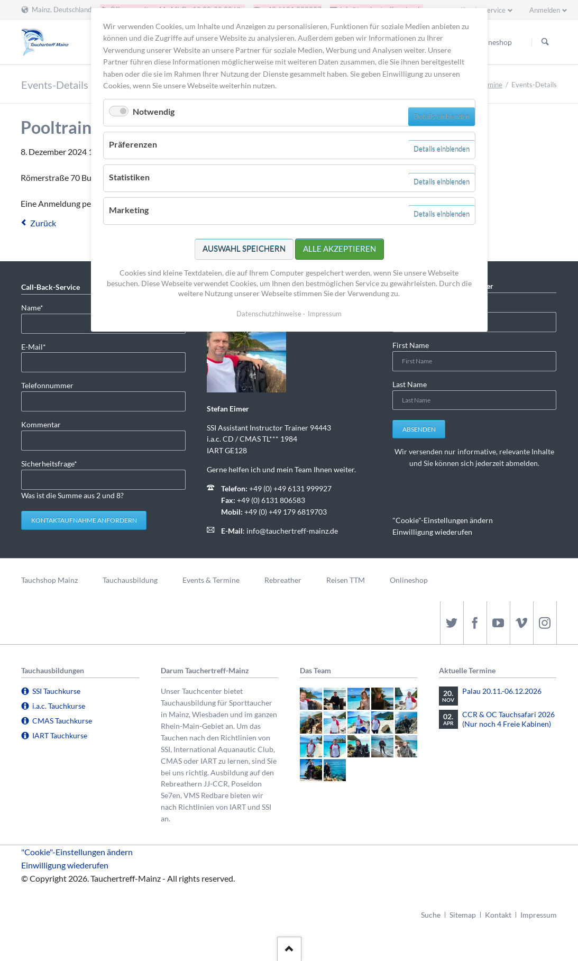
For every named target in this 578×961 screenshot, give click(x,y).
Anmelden (544, 10)
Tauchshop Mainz (49, 579)
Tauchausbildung (130, 579)
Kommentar (41, 424)
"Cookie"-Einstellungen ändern (442, 520)
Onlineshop (409, 579)
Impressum (538, 914)
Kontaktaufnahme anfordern (84, 520)
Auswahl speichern (244, 248)
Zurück (43, 223)
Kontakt (498, 914)
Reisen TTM (345, 579)
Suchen (545, 42)
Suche (431, 914)
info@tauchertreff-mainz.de (292, 530)
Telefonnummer (47, 385)
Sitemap (462, 914)
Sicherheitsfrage (49, 463)
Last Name (409, 384)
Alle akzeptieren (339, 248)
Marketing (129, 210)
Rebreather (282, 579)
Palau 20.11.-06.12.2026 (502, 691)
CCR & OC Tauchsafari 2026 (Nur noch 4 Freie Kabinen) (508, 719)
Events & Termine (211, 579)
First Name (410, 345)
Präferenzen (133, 144)
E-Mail (38, 346)
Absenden (419, 429)
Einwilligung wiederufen (432, 531)
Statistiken (129, 177)
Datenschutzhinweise (268, 313)
